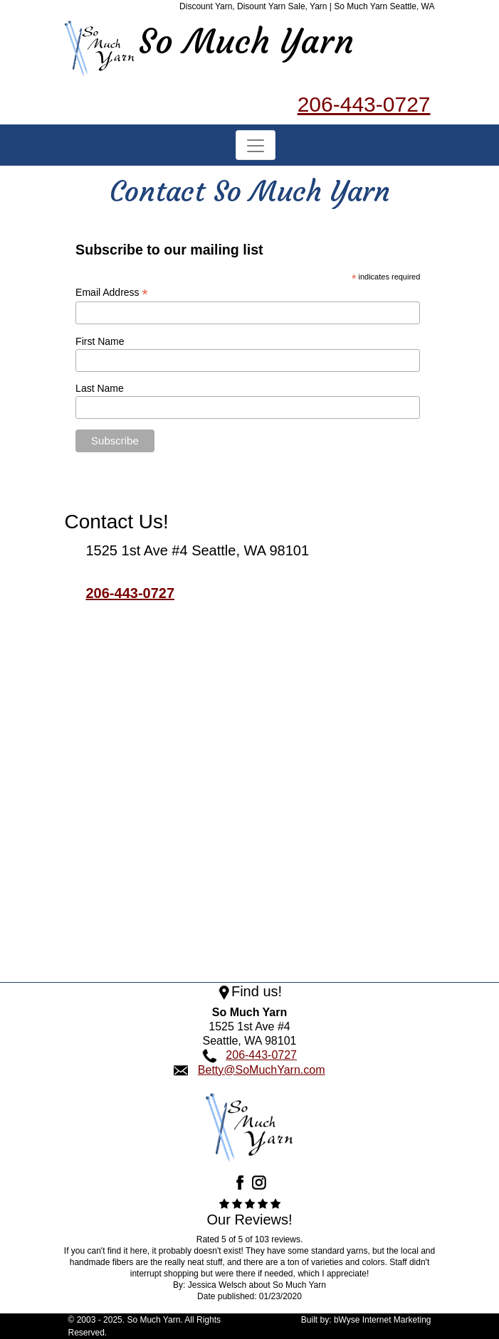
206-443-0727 (364, 104)
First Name (99, 341)
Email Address (111, 292)
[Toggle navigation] (255, 144)
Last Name (99, 388)
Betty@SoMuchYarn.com (261, 1070)
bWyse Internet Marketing (382, 1320)
